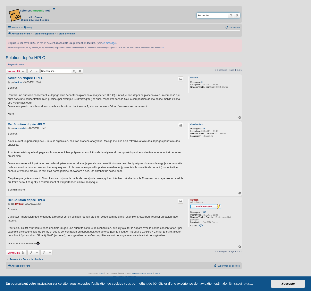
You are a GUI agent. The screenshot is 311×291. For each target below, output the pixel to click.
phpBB (101, 273)
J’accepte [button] (288, 283)
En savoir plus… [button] (241, 283)
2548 (203, 212)
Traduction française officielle (141, 273)
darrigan (194, 200)
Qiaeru (157, 273)
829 (203, 129)
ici (163, 48)
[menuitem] (28, 27)
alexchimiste (196, 124)
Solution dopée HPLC (25, 57)
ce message (109, 43)
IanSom (194, 77)
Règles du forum (16, 64)
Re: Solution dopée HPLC (26, 124)
